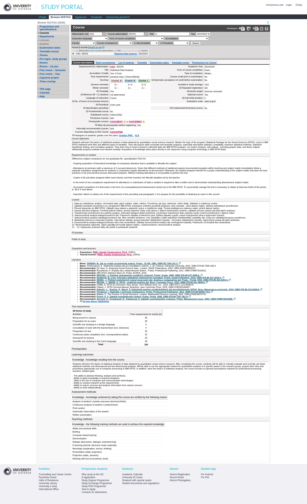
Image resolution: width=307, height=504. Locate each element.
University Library (48, 483)
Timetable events (49, 51)
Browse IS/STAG (61, 17)
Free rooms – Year (50, 74)
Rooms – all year (49, 66)
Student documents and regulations (140, 483)
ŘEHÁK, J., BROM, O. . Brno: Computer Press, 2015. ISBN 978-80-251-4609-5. (151, 282)
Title (152, 34)
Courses (44, 33)
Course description (83, 62)
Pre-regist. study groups (53, 59)
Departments (47, 36)
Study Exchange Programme (97, 483)
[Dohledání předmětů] (146, 34)
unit (80, 34)
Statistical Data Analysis (125, 54)
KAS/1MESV (116, 121)
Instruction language (82, 38)
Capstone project (49, 77)
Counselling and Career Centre (55, 474)
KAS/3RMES (135, 121)
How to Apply (88, 489)
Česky (299, 5)
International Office (49, 489)
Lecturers (44, 40)
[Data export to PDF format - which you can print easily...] (242, 29)
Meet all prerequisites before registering (117, 125)
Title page (45, 89)
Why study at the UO (92, 474)
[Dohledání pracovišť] (104, 34)
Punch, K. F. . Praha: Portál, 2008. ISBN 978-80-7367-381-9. (142, 296)
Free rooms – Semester (53, 70)
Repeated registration (192, 88)
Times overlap (47, 81)
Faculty (75, 43)
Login (289, 5)
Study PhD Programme (94, 486)
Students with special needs (137, 480)
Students (44, 44)
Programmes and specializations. (49, 28)
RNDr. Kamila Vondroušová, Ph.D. (110, 252)
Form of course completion (122, 38)
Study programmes (105, 62)
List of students (126, 62)
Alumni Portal (177, 477)
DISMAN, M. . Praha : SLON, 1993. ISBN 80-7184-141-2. (132, 263)
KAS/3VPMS (116, 132)
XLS (137, 135)
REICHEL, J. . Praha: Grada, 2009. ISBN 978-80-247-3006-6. (148, 275)
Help (42, 96)
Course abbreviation (117, 34)
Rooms (44, 62)
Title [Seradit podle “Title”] (119, 51)
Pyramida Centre (48, 477)
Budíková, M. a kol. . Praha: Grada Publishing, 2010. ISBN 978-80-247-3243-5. (159, 277)
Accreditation (172, 38)
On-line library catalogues (96, 301)
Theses (44, 55)
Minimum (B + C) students (95, 94)
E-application (88, 477)
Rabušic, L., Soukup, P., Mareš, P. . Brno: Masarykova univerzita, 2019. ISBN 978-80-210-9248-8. (178, 289)
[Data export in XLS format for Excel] (249, 29)
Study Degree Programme (95, 480)
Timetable (142, 62)
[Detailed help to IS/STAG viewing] (266, 29)
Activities (78, 232)
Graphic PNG (126, 135)
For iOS (205, 477)
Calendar (45, 92)
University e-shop (48, 486)
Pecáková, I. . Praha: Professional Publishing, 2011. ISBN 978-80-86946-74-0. (153, 292)
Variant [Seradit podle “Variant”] (144, 51)
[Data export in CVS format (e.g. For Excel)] (256, 29)
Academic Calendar (132, 474)
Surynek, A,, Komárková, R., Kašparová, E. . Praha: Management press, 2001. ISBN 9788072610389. (165, 299)
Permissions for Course (204, 62)
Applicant (81, 17)
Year (193, 34)
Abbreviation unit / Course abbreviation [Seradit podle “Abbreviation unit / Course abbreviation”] (96, 51)
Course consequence (107, 43)
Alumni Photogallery (180, 480)
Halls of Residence (49, 480)
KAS (112, 67)
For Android (207, 474)
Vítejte (42, 17)
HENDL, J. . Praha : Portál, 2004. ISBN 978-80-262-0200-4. (162, 280)
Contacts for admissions (94, 492)
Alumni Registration (180, 474)
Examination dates (50, 47)
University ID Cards (132, 477)
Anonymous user (275, 5)
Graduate (96, 17)
